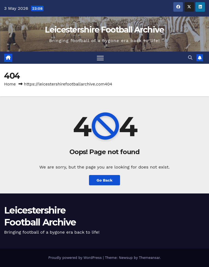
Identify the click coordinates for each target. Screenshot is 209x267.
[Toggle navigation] (100, 57)
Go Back (104, 180)
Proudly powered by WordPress (75, 258)
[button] (190, 57)
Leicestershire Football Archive (104, 30)
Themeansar (149, 258)
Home (10, 84)
